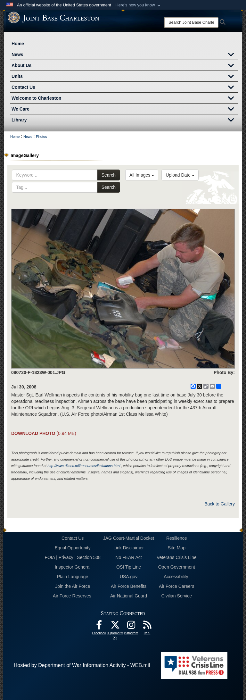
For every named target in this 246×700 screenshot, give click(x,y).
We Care (125, 109)
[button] (138, 5)
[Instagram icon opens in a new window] (131, 626)
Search (109, 175)
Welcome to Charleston (125, 98)
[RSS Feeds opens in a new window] (147, 626)
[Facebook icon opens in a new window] (99, 626)
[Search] (191, 22)
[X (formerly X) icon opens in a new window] (115, 626)
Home (18, 43)
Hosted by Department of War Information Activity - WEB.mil (82, 665)
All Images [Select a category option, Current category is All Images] (141, 175)
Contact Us (125, 87)
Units (125, 76)
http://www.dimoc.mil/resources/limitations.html (83, 466)
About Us (125, 66)
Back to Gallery (219, 503)
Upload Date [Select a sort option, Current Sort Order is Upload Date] (180, 175)
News (125, 55)
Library (125, 120)
